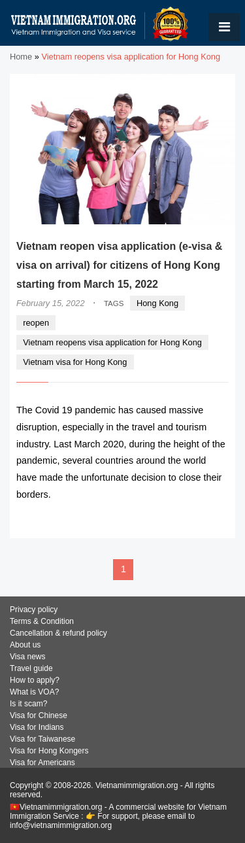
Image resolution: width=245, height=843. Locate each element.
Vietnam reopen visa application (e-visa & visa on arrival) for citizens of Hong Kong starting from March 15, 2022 (119, 265)
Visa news (27, 656)
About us (25, 644)
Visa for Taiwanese (42, 739)
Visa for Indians (37, 727)
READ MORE (189, 520)
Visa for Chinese (38, 715)
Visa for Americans (42, 762)
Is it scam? (28, 703)
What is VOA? (34, 692)
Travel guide (31, 668)
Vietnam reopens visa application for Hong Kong (112, 342)
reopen (36, 323)
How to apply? (34, 680)
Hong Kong (157, 303)
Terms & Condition (42, 621)
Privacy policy (33, 609)
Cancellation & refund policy (58, 633)
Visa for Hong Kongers (49, 750)
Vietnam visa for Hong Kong (75, 362)
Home (21, 56)
